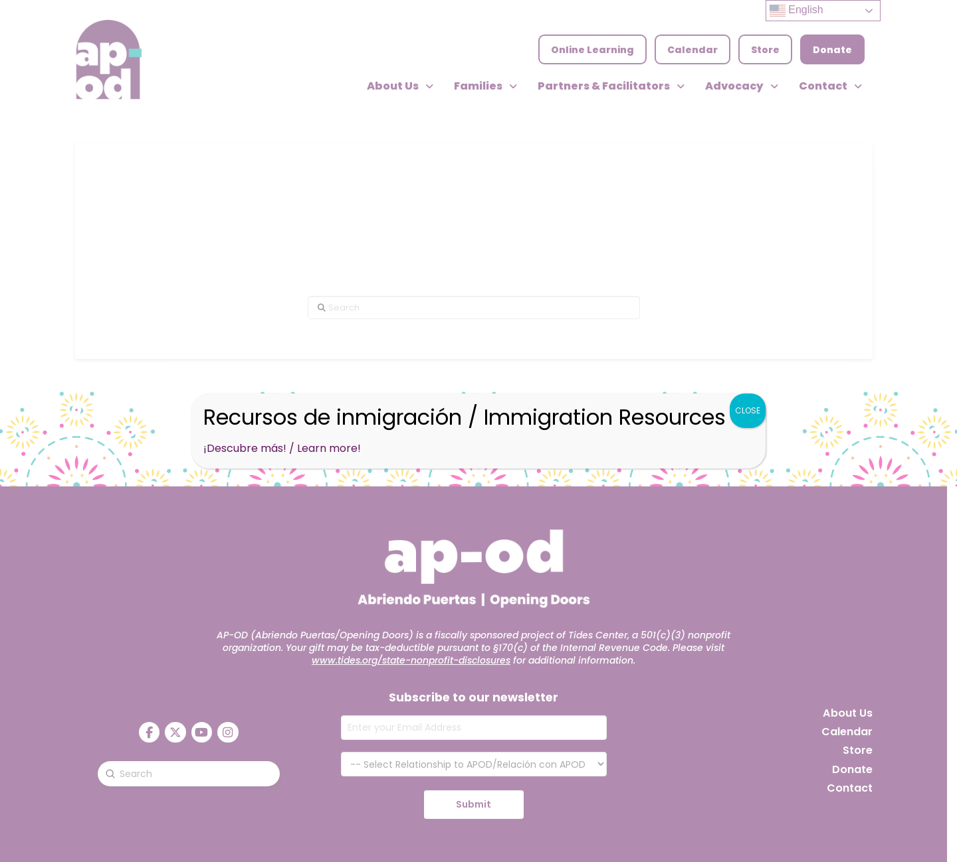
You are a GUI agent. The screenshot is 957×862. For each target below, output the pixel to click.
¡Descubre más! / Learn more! (282, 448)
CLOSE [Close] (747, 410)
